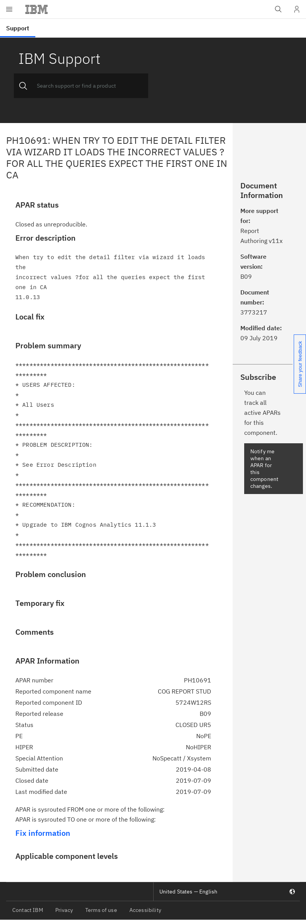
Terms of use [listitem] (101, 910)
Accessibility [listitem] (145, 910)
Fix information (42, 833)
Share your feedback (300, 364)
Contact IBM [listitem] (27, 910)
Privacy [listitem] (64, 910)
